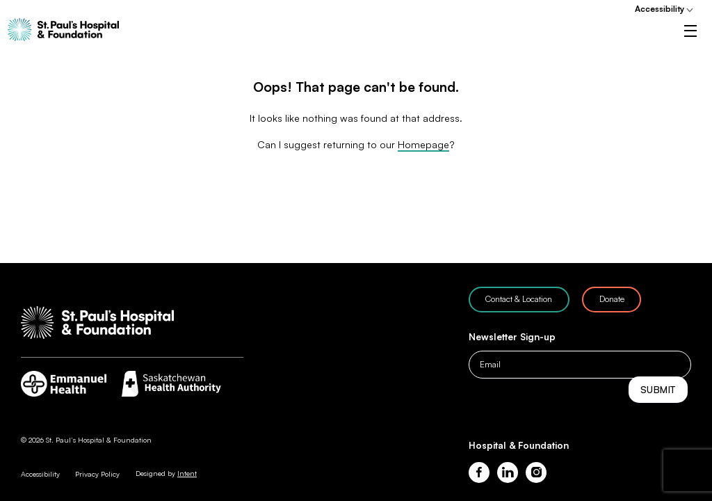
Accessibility (659, 8)
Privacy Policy (97, 474)
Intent (187, 473)
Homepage (423, 162)
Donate (611, 299)
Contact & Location (518, 299)
